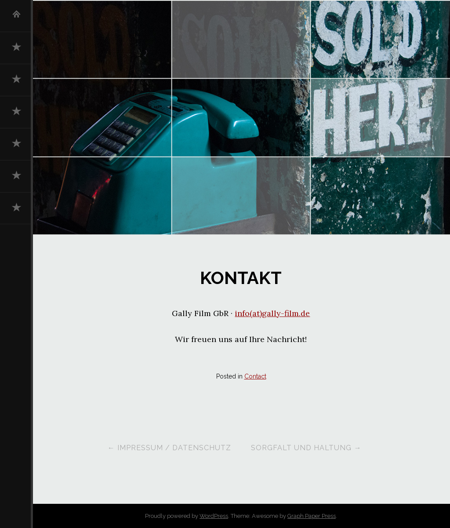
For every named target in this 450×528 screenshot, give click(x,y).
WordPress (214, 516)
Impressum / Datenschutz (169, 448)
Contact (255, 376)
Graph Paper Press (311, 516)
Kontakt (241, 278)
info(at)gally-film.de (272, 313)
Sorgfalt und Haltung (306, 448)
